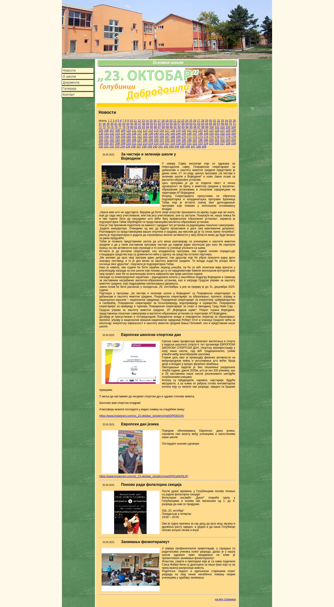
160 (128, 137)
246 (187, 146)
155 (101, 137)
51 (155, 124)
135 (128, 133)
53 (163, 124)
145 (183, 133)
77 (119, 127)
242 (166, 146)
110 (128, 130)
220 (183, 143)
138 (145, 133)
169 (178, 137)
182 (112, 140)
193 (172, 140)
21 (174, 120)
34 (226, 120)
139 (150, 133)
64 (206, 124)
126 (217, 130)
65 (210, 124)
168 (172, 137)
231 (106, 146)
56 (175, 124)
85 (151, 127)
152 (222, 133)
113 (145, 130)
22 (178, 120)
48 (143, 124)
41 (115, 124)
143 (172, 133)
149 (206, 133)
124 (206, 130)
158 (117, 137)
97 (198, 127)
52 (159, 124)
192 (167, 140)
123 (200, 130)
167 (167, 137)
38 (104, 124)
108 (117, 130)
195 (183, 140)
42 (119, 124)
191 (161, 140)
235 (128, 146)
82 (139, 127)
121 (189, 130)
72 (100, 127)
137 (139, 133)
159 (123, 137)
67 (218, 124)
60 (190, 124)
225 (211, 143)
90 (171, 127)
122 (195, 130)
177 (222, 137)
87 (159, 127)
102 (222, 127)
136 (134, 133)
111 (134, 130)
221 (189, 143)
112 (139, 130)
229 (233, 143)
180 (101, 140)
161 (134, 137)
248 (198, 146)
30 (210, 120)
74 (107, 127)
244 (176, 146)
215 (156, 143)
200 (211, 140)
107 (112, 130)
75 (111, 127)
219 (178, 143)
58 (182, 124)
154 (233, 133)
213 (145, 143)
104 (233, 127)
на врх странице (225, 599)
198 (200, 140)
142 (167, 133)
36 (234, 120)
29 (206, 120)
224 (206, 143)
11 (135, 120)
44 (127, 124)
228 (228, 143)
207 (112, 143)
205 (101, 143)
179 (233, 137)
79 (127, 127)
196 (189, 140)
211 (134, 143)
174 (206, 137)
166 (161, 137)
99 (206, 127)
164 (150, 137)
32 (218, 120)
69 (226, 124)
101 (217, 127)
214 (150, 143)
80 (131, 127)
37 (100, 124)
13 (143, 120)
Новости (69, 70)
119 (178, 130)
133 (117, 133)
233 (117, 146)
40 (111, 124)
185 (128, 140)
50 (151, 124)
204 (233, 140)
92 (179, 127)
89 (167, 127)
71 (234, 124)
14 (147, 120)
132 (112, 133)
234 (122, 146)
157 (112, 137)
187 (139, 140)
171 (189, 137)
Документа (71, 82)
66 (214, 124)
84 (147, 127)
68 (222, 124)
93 (183, 127)
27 (198, 120)
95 (191, 127)
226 (217, 143)
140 (156, 133)
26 (194, 120)
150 (211, 133)
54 (167, 124)
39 (107, 124)
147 (195, 133)
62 (198, 124)
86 (155, 127)
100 (211, 127)
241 (160, 146)
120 (183, 130)
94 (187, 127)
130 (101, 133)
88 (163, 127)
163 (145, 137)
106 (106, 130)
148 (200, 133)
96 (194, 127)
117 (167, 130)
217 (167, 143)
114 (150, 130)
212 (139, 143)
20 (170, 120)
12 (139, 120)
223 (200, 143)
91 (175, 127)
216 (161, 143)
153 (228, 133)
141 (161, 133)
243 (171, 146)
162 (139, 137)
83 (143, 127)
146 (189, 133)
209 (123, 143)
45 (131, 124)
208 (117, 143)
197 (195, 140)
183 (117, 140)
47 (139, 124)
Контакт (69, 94)
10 (131, 120)
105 (101, 130)
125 (211, 130)
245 (182, 146)
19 (166, 120)
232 (111, 146)
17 (159, 120)
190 (156, 140)
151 (217, 133)
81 (135, 127)
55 (171, 124)
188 (145, 140)
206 (106, 143)
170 (183, 137)
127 (222, 130)
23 (182, 120)
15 (151, 120)
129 (233, 130)
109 (123, 130)
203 (228, 140)
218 (172, 143)
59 (186, 124)
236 (133, 146)
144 (178, 133)
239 (149, 146)
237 (139, 146)
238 (144, 146)
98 (202, 127)
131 (106, 133)
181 (106, 140)
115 (156, 130)
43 (123, 124)
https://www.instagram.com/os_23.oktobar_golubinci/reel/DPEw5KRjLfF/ (143, 476)
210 (128, 143)
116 (161, 130)
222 (195, 143)
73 (104, 127)
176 (217, 137)
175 (211, 137)
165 (156, 137)
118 (172, 130)
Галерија (69, 88)
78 (123, 127)
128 (228, 130)
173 (200, 137)
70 (230, 124)
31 (214, 120)
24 (186, 120)
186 (134, 140)
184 (123, 140)
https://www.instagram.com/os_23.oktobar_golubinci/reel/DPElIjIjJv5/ (141, 415)
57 (178, 124)
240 (155, 146)
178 (228, 137)
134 (123, 133)
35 (230, 120)
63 (202, 124)
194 (178, 140)
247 (193, 146)
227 (222, 143)
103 (228, 127)
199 (206, 140)
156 (106, 137)
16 (155, 120)
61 (194, 124)
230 (101, 146)
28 (202, 120)
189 (150, 140)
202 (222, 140)
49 (147, 124)
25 (190, 120)
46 (135, 124)
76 (115, 127)
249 (204, 146)
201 (217, 140)
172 (195, 137)
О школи (69, 76)
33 (222, 120)
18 (162, 120)
